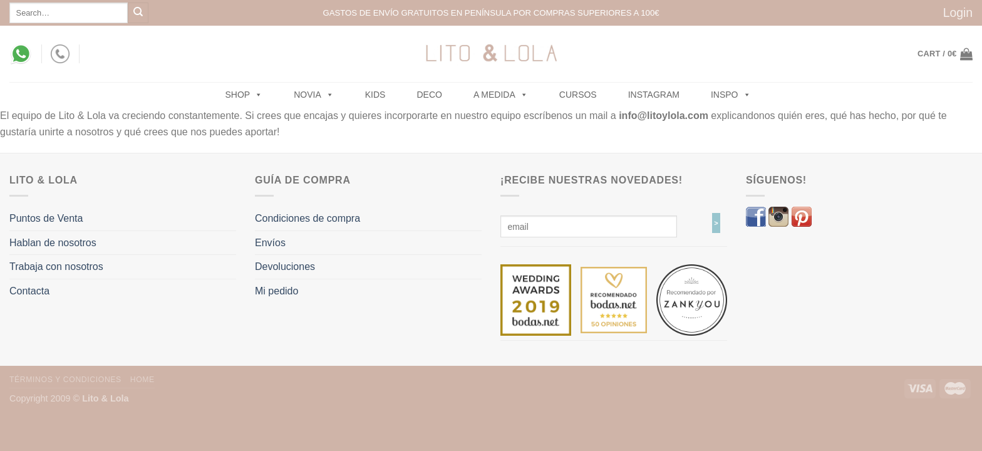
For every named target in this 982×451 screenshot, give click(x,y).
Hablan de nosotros (52, 242)
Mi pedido (276, 291)
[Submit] (138, 13)
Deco (429, 95)
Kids (375, 95)
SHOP (244, 95)
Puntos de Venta (46, 218)
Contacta (29, 291)
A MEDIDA (500, 95)
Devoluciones (285, 266)
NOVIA (314, 95)
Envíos (270, 242)
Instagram (654, 95)
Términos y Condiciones (65, 379)
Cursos (578, 95)
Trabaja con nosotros (56, 266)
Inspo (731, 95)
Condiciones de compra (307, 218)
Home (142, 379)
